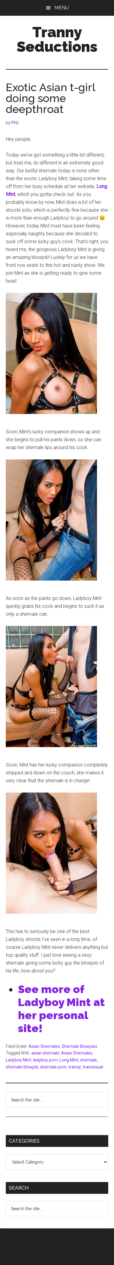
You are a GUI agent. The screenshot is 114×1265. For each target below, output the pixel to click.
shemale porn (53, 1067)
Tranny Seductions (57, 39)
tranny (74, 1067)
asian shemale (45, 1053)
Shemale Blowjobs (79, 1046)
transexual (93, 1067)
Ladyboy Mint (18, 1060)
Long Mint (69, 1060)
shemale (88, 1060)
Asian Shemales (44, 1046)
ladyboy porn (45, 1060)
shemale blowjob (22, 1067)
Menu (61, 8)
